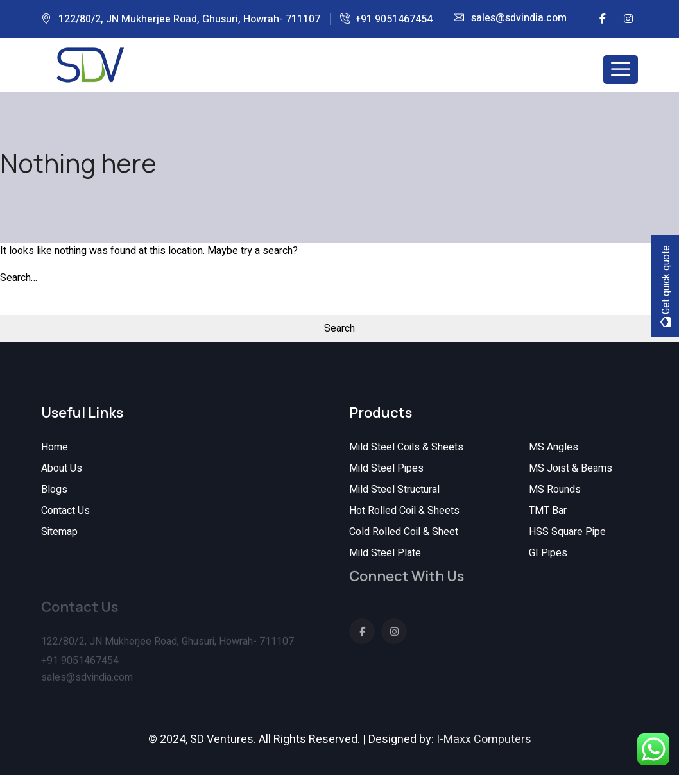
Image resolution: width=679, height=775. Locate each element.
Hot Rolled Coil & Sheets (404, 510)
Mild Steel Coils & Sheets (406, 447)
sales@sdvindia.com (519, 18)
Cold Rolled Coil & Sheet (403, 532)
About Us (61, 468)
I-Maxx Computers (483, 739)
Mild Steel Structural (394, 489)
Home (54, 447)
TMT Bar (548, 510)
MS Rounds (555, 489)
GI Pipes (548, 553)
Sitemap (59, 532)
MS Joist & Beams (570, 468)
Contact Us (65, 510)
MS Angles (553, 447)
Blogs (54, 489)
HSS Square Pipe (567, 532)
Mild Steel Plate (385, 553)
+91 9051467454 (394, 19)
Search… (18, 277)
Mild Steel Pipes (386, 468)
